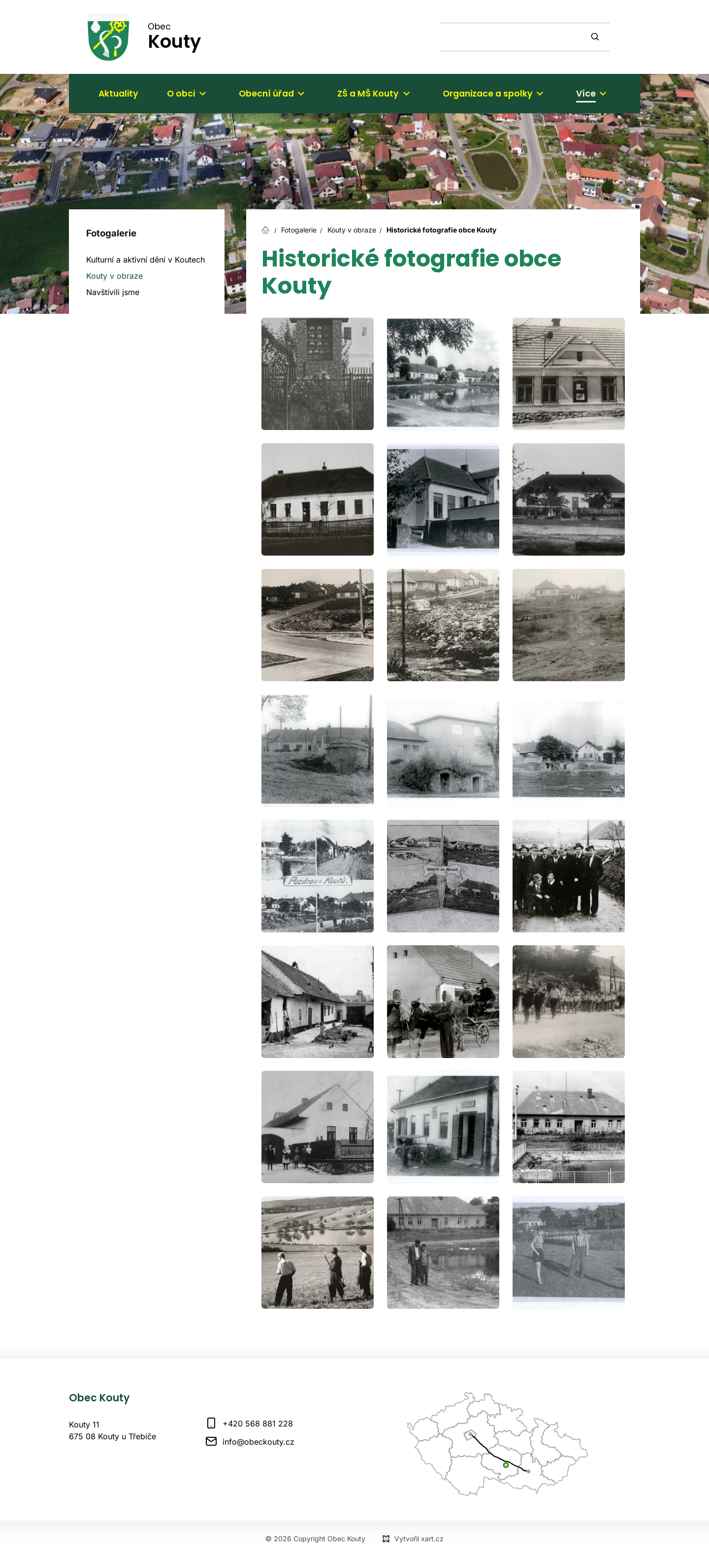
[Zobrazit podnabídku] (202, 93)
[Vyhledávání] (596, 37)
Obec (174, 36)
